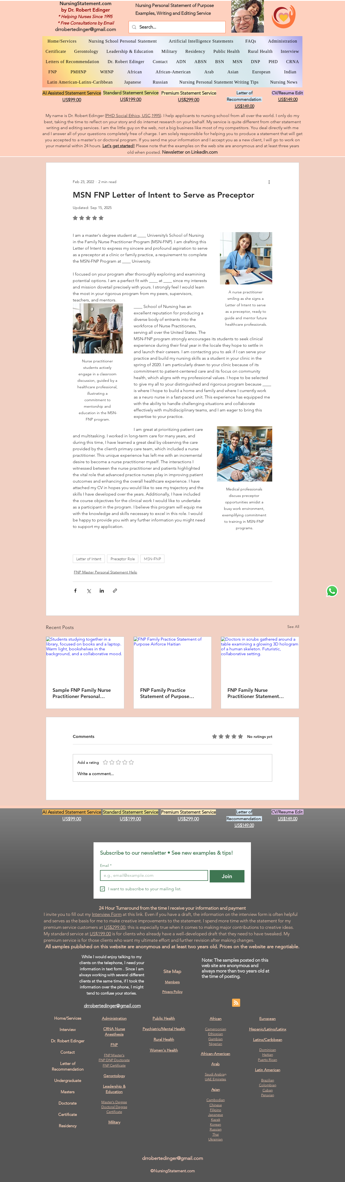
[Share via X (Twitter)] (88, 590)
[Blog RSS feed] (236, 1003)
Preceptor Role (123, 558)
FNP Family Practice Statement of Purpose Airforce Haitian (164, 693)
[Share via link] (115, 590)
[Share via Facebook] (75, 590)
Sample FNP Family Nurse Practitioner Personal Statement (82, 693)
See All (293, 626)
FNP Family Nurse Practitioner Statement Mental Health (253, 693)
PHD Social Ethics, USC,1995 (133, 115)
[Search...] (176, 27)
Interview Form (107, 914)
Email (106, 865)
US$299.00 (114, 927)
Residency (68, 1125)
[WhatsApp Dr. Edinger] (332, 591)
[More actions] (269, 182)
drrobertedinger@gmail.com (85, 29)
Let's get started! (118, 145)
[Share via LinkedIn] (101, 590)
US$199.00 (100, 933)
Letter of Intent (88, 558)
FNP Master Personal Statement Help (105, 572)
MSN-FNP (152, 558)
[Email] (152, 875)
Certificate (114, 1112)
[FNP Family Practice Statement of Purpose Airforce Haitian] (173, 659)
